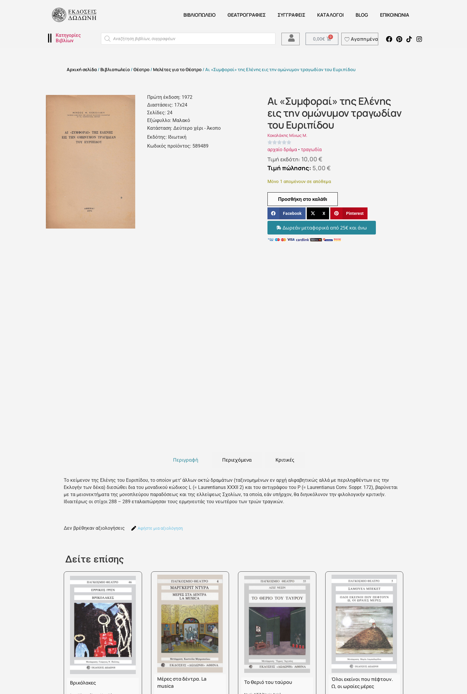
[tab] (186, 460)
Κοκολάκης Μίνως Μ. (287, 135)
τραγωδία (311, 149)
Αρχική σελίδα (82, 69)
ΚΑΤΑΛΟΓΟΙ (330, 15)
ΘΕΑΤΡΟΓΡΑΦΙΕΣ (247, 15)
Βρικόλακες (83, 682)
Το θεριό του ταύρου (268, 682)
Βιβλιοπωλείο (199, 15)
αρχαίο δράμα (282, 149)
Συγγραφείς (291, 15)
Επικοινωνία (394, 15)
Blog (362, 15)
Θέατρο (141, 69)
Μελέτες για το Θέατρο (177, 69)
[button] (286, 213)
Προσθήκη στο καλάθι (302, 199)
